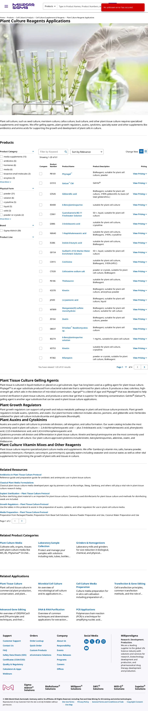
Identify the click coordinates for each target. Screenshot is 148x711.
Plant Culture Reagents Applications (80, 17)
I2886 (52, 223)
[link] (15, 641)
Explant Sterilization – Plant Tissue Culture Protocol (25, 493)
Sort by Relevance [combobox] (81, 151)
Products (10, 17)
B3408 (53, 204)
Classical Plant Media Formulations (17, 482)
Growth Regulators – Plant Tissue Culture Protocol (24, 504)
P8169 (53, 173)
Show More (5, 182)
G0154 (53, 252)
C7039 (53, 271)
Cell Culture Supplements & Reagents (50, 17)
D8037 (53, 328)
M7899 (53, 309)
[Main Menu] (6, 6)
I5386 (52, 242)
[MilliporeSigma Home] (23, 6)
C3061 (53, 214)
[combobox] (80, 6)
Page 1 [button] (122, 367)
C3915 (53, 261)
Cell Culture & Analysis (24, 17)
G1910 (53, 183)
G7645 (53, 194)
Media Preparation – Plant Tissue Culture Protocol (24, 512)
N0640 (53, 233)
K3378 (53, 290)
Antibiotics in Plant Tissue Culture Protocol (20, 474)
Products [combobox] (49, 6)
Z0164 (53, 319)
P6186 (53, 281)
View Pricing (140, 173)
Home (2, 17)
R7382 (53, 357)
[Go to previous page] (22, 521)
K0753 (53, 348)
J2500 (52, 300)
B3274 (53, 338)
